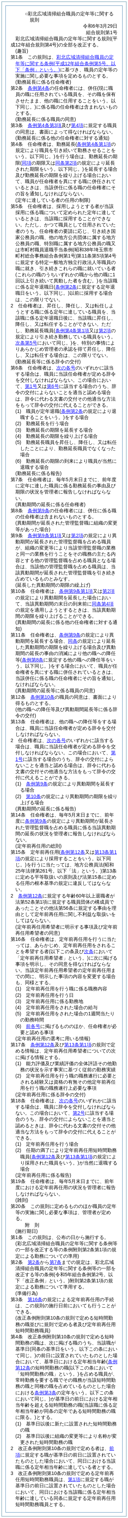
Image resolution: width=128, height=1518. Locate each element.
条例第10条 (42, 697)
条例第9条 (38, 510)
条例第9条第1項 (45, 535)
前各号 (33, 1026)
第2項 (77, 535)
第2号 (79, 1113)
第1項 (74, 1479)
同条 (72, 641)
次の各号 (65, 368)
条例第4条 (38, 88)
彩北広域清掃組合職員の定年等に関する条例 (65, 63)
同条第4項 (103, 604)
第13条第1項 (77, 1044)
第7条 (55, 1262)
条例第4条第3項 (45, 125)
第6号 (53, 386)
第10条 (33, 796)
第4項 (77, 125)
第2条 (34, 1262)
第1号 (31, 386)
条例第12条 (30, 896)
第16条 (35, 1299)
